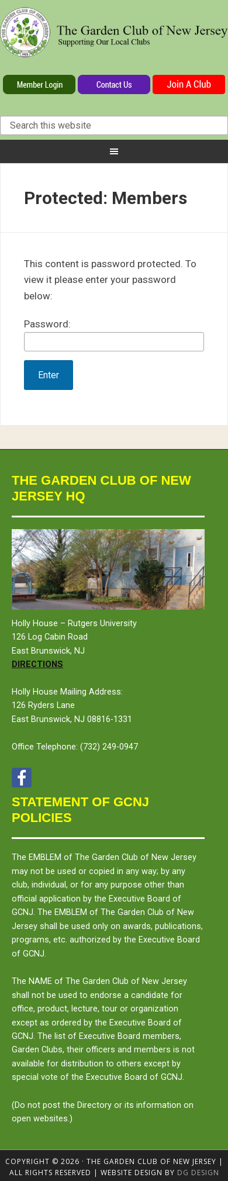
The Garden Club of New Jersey (114, 40)
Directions (37, 664)
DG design (198, 1172)
